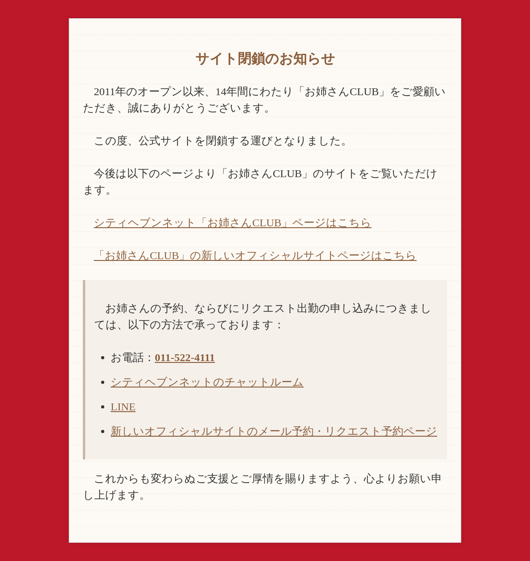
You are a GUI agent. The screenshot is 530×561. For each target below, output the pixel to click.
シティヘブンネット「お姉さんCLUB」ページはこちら (233, 223)
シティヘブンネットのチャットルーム (207, 382)
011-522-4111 (185, 357)
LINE (123, 407)
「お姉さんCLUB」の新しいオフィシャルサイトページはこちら (255, 255)
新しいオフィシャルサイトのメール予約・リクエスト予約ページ (274, 431)
